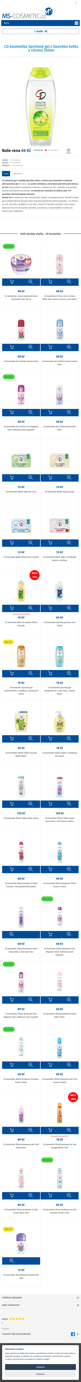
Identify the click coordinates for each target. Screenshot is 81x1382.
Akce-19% (35, 575)
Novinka (9, 246)
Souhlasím (40, 1367)
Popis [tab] (6, 174)
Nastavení (40, 1374)
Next (7, 1329)
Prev (3, 1329)
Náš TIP (8, 642)
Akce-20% (73, 1097)
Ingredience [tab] (17, 174)
